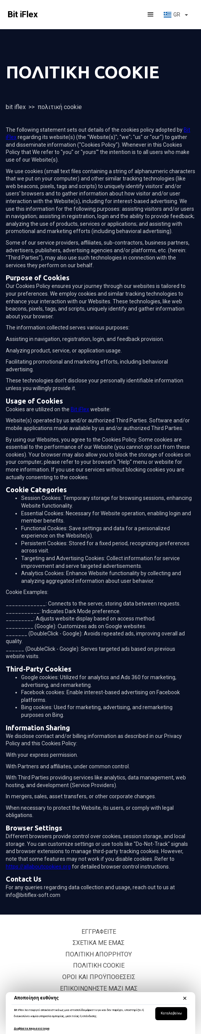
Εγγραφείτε (98, 931)
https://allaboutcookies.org (38, 867)
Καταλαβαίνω (171, 1013)
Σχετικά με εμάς (99, 942)
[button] (150, 14)
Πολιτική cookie (99, 965)
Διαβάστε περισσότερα (31, 1028)
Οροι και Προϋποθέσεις (98, 977)
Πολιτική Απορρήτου (98, 954)
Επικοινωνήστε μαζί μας (99, 988)
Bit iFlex (16, 107)
